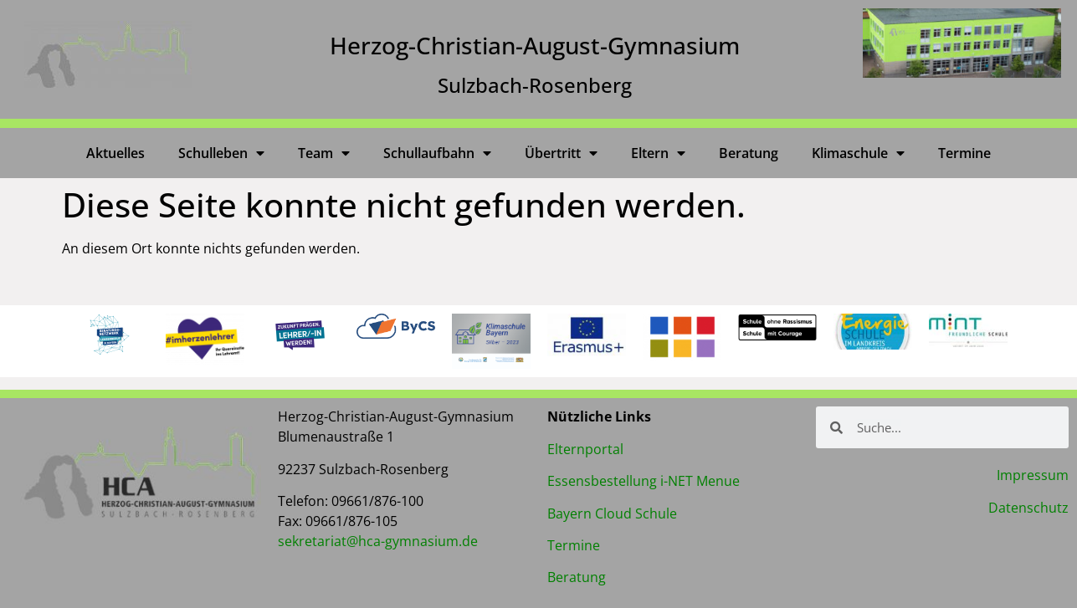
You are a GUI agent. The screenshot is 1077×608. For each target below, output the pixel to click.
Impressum (1033, 475)
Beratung (748, 153)
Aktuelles (115, 153)
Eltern (658, 153)
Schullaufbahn (437, 153)
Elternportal (585, 449)
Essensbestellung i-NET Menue (643, 481)
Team (324, 153)
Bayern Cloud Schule (612, 513)
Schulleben (221, 153)
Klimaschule (858, 153)
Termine (964, 153)
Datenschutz (1028, 507)
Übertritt (561, 153)
